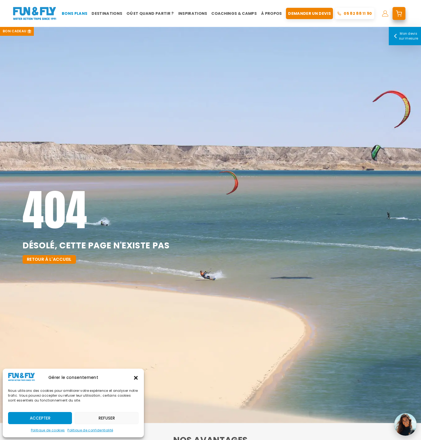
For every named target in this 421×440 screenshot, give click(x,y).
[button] (136, 378)
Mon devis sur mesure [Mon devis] (405, 36)
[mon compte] (385, 13)
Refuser (107, 418)
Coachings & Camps (233, 13)
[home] (34, 13)
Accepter (40, 418)
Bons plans (74, 13)
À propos (271, 13)
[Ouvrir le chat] (405, 424)
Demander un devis (309, 13)
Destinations (107, 13)
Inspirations (192, 13)
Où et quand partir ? (150, 13)
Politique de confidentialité (90, 430)
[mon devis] (399, 13)
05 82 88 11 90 (358, 13)
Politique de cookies (48, 430)
